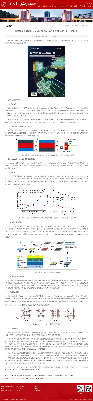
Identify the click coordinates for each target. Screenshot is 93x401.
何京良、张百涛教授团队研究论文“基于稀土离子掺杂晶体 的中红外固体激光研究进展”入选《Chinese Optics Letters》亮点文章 (41, 375)
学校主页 (88, 3)
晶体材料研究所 (21, 386)
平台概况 (44, 6)
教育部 (3, 388)
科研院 (35, 386)
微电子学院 (36, 388)
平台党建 (69, 6)
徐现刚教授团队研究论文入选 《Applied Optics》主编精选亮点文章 (26, 378)
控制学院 (19, 390)
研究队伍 (50, 6)
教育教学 (57, 6)
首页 (39, 6)
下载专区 (88, 6)
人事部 (19, 388)
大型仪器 (82, 6)
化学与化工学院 (37, 390)
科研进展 (82, 25)
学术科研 (63, 6)
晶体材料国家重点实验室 (7, 386)
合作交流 (76, 6)
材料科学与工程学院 (6, 390)
